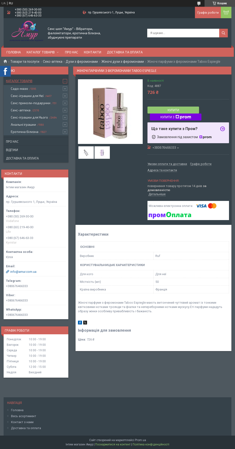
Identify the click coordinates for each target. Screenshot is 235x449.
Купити (173, 110)
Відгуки (12, 150)
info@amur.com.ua (23, 271)
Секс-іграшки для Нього (29, 117)
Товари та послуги (24, 61)
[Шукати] (223, 33)
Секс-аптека (52, 61)
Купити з (175, 117)
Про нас (71, 52)
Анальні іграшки (23, 124)
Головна (13, 52)
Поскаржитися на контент (112, 444)
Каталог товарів (41, 52)
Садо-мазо (19, 88)
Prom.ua (140, 440)
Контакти (92, 52)
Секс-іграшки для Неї (27, 96)
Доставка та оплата (125, 52)
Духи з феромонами (82, 61)
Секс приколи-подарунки (30, 103)
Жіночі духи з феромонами (122, 61)
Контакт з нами (22, 422)
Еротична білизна (24, 132)
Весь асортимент (23, 416)
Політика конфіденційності (151, 444)
